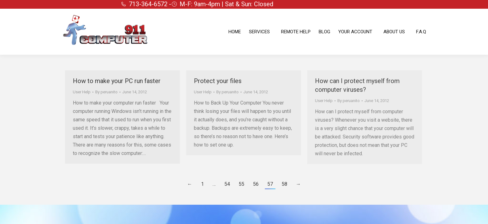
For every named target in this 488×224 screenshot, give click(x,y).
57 (270, 184)
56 (256, 184)
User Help (82, 92)
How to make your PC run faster (117, 81)
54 (227, 184)
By (106, 92)
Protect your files (218, 81)
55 (241, 184)
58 (284, 184)
